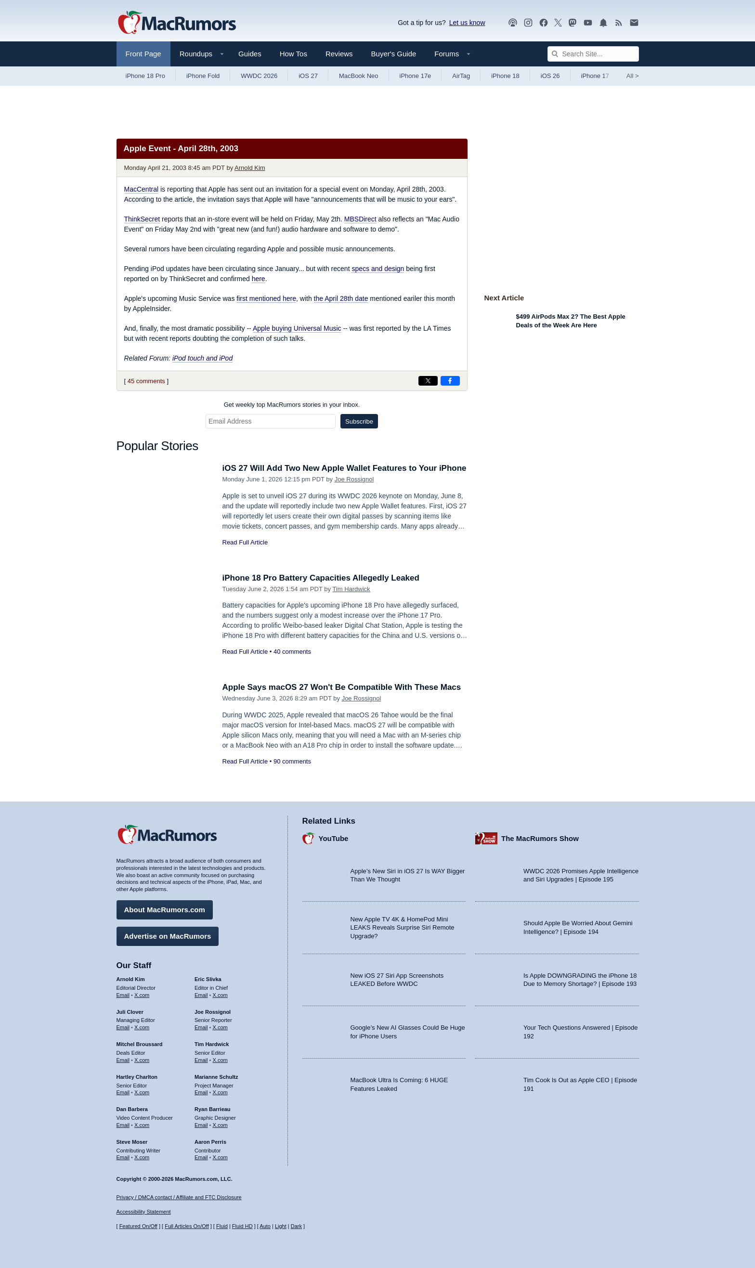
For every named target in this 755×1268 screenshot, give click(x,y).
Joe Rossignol (354, 479)
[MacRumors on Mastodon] (572, 23)
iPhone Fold (203, 75)
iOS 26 (550, 75)
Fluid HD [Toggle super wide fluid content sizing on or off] (242, 1226)
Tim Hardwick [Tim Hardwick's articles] (212, 1044)
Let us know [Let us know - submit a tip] (467, 22)
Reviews (339, 54)
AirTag (461, 75)
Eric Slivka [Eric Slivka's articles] (208, 979)
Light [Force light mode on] (280, 1226)
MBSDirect (360, 219)
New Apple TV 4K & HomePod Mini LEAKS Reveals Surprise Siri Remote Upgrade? (403, 928)
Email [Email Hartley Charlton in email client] (123, 1092)
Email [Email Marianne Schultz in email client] (201, 1092)
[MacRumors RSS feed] (619, 23)
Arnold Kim (249, 167)
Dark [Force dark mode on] (296, 1226)
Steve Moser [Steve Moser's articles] (132, 1142)
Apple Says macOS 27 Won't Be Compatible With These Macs (341, 687)
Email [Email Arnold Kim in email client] (123, 995)
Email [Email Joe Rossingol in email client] (201, 1027)
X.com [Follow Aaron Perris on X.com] (220, 1157)
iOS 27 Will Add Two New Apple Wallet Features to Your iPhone (344, 468)
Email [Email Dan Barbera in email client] (123, 1125)
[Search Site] (593, 54)
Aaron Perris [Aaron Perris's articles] (210, 1142)
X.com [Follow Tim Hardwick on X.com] (220, 1060)
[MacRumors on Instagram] (528, 23)
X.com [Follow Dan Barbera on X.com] (141, 1125)
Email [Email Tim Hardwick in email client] (201, 1060)
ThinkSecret (142, 219)
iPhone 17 (595, 75)
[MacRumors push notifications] (603, 23)
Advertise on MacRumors (167, 936)
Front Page (143, 54)
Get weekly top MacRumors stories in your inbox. (292, 404)
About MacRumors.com (164, 910)
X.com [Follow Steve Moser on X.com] (141, 1157)
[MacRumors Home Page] (177, 23)
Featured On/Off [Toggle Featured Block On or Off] (138, 1226)
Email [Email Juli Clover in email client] (123, 1027)
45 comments (146, 381)
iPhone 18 (505, 75)
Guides (249, 54)
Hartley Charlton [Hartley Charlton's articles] (137, 1077)
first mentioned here (266, 298)
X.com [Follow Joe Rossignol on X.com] (220, 1027)
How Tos (293, 54)
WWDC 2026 (259, 75)
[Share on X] (428, 381)
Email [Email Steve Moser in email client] (123, 1157)
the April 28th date (341, 298)
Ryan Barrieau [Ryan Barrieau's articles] (213, 1109)
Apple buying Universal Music (297, 328)
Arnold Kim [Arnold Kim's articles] (131, 979)
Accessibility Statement (144, 1212)
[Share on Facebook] (450, 381)
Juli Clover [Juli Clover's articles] (130, 1012)
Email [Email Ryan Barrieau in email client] (201, 1125)
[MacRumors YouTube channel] (588, 23)
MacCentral (141, 189)
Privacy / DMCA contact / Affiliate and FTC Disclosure (179, 1197)
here (258, 279)
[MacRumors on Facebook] (543, 23)
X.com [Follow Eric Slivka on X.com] (220, 995)
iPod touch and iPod (202, 358)
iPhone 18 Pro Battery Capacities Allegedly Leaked (320, 577)
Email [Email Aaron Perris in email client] (201, 1157)
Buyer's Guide (394, 54)
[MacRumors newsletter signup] (634, 23)
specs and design (377, 268)
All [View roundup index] (632, 75)
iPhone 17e (415, 75)
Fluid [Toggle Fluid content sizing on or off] (222, 1226)
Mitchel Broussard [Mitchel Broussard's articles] (140, 1044)
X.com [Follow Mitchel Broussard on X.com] (141, 1060)
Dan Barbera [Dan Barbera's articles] (132, 1109)
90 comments (292, 761)
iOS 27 (308, 75)
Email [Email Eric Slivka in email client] (201, 995)
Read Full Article (245, 542)
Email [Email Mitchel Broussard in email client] (123, 1060)
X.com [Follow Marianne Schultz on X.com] (220, 1092)
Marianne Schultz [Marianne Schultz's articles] (216, 1077)
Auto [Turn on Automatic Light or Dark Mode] (265, 1226)
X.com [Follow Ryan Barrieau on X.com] (220, 1125)
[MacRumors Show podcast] (513, 23)
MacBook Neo (358, 75)
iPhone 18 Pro (145, 75)
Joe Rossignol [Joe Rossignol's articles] (213, 1012)
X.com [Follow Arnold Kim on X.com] (141, 995)
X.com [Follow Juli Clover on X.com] (141, 1027)
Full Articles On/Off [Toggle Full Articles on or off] (187, 1226)
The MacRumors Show (540, 838)
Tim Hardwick (351, 589)
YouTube (334, 838)
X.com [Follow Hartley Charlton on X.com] (141, 1092)
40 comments (292, 651)
